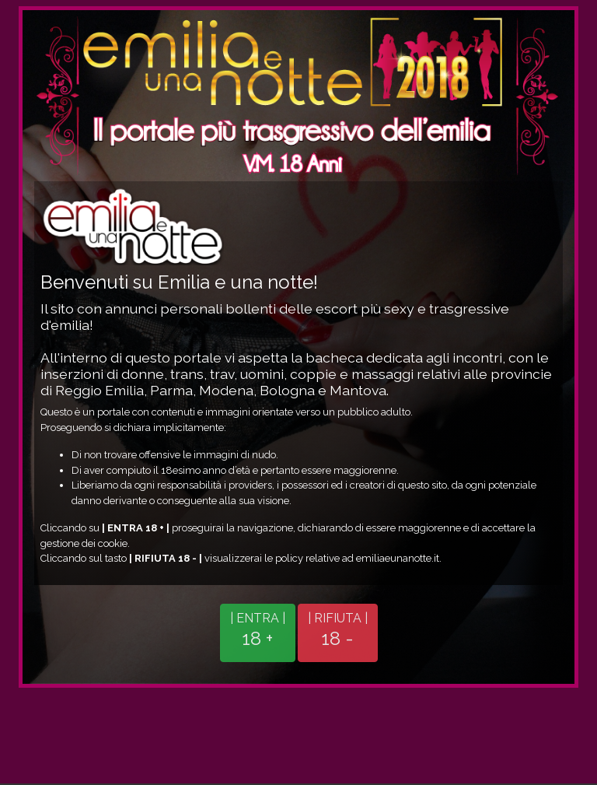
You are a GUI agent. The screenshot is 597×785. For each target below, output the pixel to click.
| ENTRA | (257, 630)
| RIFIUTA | (338, 630)
